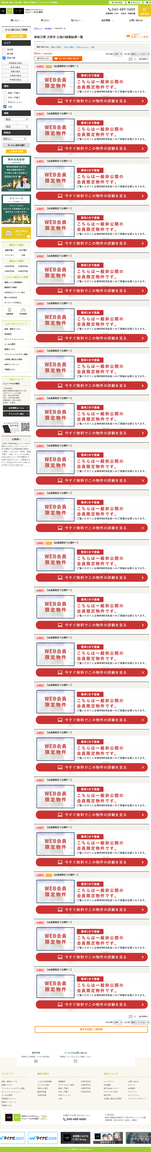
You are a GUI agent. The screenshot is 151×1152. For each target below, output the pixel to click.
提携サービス (9, 349)
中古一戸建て (69, 47)
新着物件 (61, 1081)
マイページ (132, 1092)
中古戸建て (23, 250)
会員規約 (131, 1088)
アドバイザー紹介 (16, 414)
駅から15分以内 (10, 298)
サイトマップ (133, 1095)
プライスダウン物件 (66, 1085)
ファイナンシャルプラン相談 (16, 354)
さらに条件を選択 (16, 145)
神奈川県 (9, 57)
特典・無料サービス (12, 329)
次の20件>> (143, 59)
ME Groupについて (111, 1088)
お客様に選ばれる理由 (13, 359)
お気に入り (134, 2)
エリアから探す (43, 1085)
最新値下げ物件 (10, 287)
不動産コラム (9, 369)
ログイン (131, 1085)
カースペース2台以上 (12, 303)
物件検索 (117, 2)
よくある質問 (9, 344)
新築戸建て (9, 250)
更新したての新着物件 (13, 282)
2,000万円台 (9, 266)
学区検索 (23, 314)
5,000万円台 (23, 271)
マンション (9, 255)
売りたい (45, 20)
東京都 (8, 53)
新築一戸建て (56, 47)
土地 (92, 47)
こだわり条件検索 (44, 1081)
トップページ (109, 1081)
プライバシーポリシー (137, 1099)
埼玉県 (8, 49)
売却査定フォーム (8, 1099)
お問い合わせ (136, 20)
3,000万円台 (23, 266)
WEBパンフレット (11, 364)
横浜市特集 (41, 1092)
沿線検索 (9, 314)
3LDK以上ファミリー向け (14, 292)
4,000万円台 (9, 271)
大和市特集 (41, 1095)
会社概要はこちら (16, 408)
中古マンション (82, 47)
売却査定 (8, 334)
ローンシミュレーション (14, 339)
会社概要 (107, 1085)
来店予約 (144, 14)
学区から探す (42, 1088)
